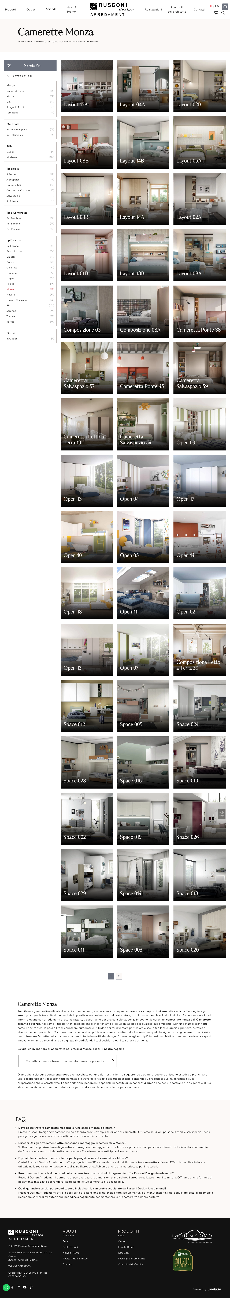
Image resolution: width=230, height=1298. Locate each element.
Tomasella (12, 112)
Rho (8, 305)
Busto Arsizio (14, 251)
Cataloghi (123, 1252)
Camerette (67, 41)
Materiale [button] (12, 124)
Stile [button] (9, 146)
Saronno (11, 311)
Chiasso (11, 257)
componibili (13, 185)
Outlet (30, 9)
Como (10, 262)
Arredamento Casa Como (42, 41)
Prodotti (10, 9)
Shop (121, 1235)
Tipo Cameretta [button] (16, 213)
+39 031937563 (22, 1266)
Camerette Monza (87, 41)
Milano (10, 284)
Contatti (199, 9)
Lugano (10, 278)
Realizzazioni (153, 9)
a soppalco (13, 179)
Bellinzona (12, 246)
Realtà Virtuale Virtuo (75, 1258)
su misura (12, 201)
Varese (10, 321)
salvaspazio (13, 196)
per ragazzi (13, 229)
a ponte (11, 174)
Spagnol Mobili (15, 107)
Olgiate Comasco (16, 300)
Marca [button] (10, 85)
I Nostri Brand (126, 1247)
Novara (10, 294)
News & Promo (71, 9)
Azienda (51, 9)
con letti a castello (18, 190)
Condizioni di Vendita (130, 1264)
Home (21, 41)
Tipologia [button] (12, 169)
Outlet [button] (10, 333)
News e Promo (71, 1252)
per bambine (13, 218)
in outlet (11, 338)
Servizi (67, 1241)
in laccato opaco (16, 129)
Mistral (10, 96)
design (10, 152)
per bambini (13, 223)
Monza (10, 289)
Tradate (10, 316)
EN (217, 6)
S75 (8, 102)
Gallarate (11, 267)
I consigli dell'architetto (177, 9)
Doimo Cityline (15, 91)
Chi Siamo (69, 1235)
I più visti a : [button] (14, 240)
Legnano (11, 273)
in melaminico (14, 135)
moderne (11, 157)
